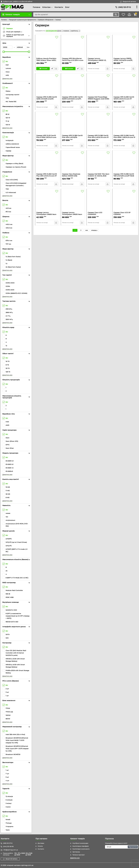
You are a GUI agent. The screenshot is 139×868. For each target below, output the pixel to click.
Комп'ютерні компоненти (80, 849)
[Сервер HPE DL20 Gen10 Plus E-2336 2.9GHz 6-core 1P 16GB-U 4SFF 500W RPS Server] (47, 124)
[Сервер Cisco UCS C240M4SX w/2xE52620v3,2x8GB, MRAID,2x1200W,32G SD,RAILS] (99, 201)
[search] (73, 14)
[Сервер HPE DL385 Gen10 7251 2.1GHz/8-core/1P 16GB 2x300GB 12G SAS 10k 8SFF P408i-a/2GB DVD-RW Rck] (124, 163)
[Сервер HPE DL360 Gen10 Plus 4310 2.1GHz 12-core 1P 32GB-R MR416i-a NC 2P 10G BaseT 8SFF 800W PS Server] (47, 163)
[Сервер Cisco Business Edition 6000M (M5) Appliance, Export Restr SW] (73, 163)
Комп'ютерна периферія (80, 846)
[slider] (4, 52)
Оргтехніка (76, 852)
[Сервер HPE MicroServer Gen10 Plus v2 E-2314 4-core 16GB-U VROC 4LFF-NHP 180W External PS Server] (73, 47)
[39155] (7, 47)
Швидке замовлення (52, 69)
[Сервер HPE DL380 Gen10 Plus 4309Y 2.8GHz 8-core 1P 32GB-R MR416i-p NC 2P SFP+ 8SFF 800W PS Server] (124, 124)
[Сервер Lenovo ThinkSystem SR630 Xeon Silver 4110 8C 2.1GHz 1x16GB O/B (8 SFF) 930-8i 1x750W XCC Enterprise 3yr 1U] (73, 201)
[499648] (21, 47)
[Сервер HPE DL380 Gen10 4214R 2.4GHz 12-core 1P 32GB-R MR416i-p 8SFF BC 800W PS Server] (124, 86)
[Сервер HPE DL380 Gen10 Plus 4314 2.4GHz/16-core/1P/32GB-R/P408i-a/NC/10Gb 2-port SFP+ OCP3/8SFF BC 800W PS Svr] (73, 124)
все (86, 231)
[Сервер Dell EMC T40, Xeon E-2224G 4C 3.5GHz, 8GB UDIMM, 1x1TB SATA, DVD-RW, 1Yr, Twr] (99, 163)
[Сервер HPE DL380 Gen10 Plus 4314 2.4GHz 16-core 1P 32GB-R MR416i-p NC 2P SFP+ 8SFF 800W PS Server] (99, 124)
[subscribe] (121, 847)
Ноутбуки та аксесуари (80, 843)
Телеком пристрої (78, 855)
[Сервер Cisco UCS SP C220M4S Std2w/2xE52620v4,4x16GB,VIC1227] (124, 201)
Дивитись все (7, 78)
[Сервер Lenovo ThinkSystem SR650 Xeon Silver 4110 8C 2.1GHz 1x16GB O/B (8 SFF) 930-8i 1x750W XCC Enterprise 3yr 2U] (47, 201)
